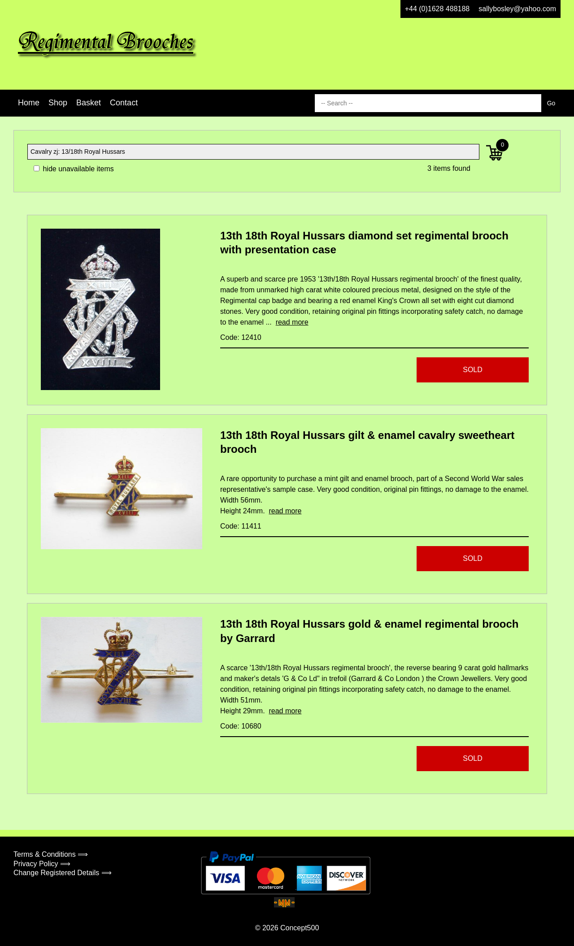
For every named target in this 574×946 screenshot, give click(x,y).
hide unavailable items (74, 169)
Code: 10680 (240, 726)
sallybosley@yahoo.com (517, 9)
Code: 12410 (240, 337)
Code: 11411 (240, 526)
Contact (124, 102)
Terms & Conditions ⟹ (50, 854)
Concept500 (299, 928)
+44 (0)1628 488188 (437, 9)
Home (28, 102)
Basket (88, 102)
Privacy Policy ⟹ (41, 864)
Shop (57, 102)
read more (292, 322)
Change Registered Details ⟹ (62, 873)
